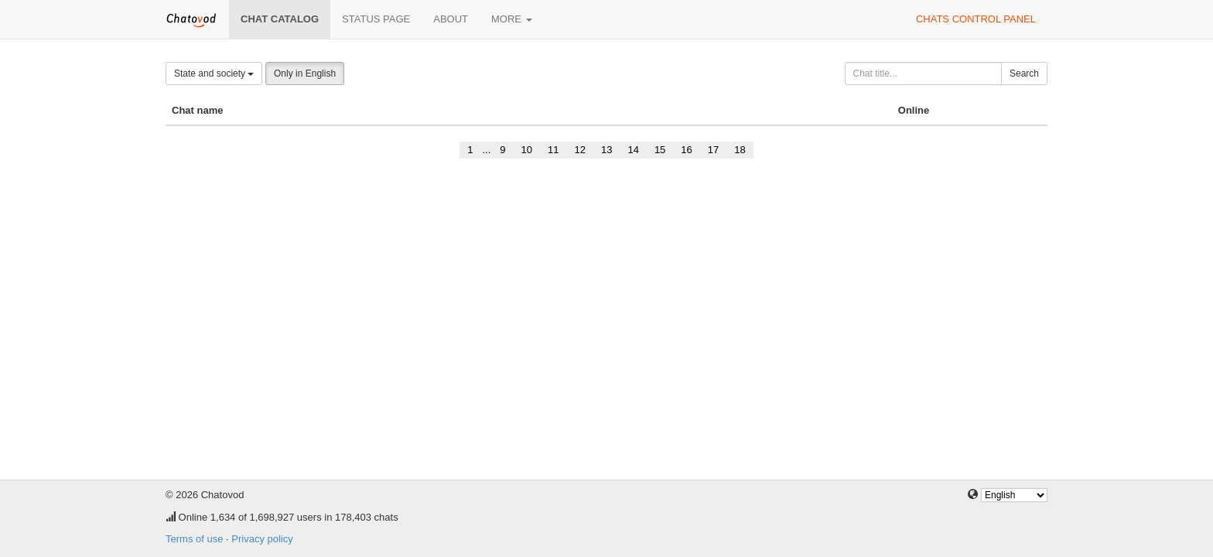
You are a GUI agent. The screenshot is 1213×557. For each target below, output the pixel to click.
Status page (376, 19)
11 (553, 149)
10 (526, 149)
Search (1024, 73)
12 (579, 149)
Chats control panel (976, 19)
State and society (214, 73)
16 (686, 149)
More (511, 19)
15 (659, 149)
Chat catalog (280, 19)
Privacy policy (261, 539)
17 (713, 149)
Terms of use (194, 539)
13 (606, 149)
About (450, 19)
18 (739, 149)
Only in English (305, 73)
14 (632, 149)
